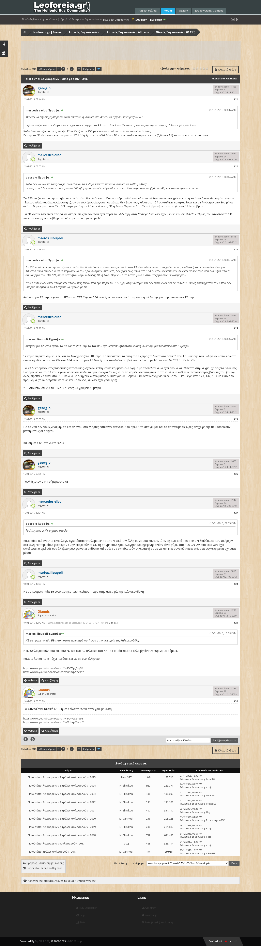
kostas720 (211, 803)
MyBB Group (74, 941)
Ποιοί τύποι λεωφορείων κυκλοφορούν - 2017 (56, 843)
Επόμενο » (88, 69)
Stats (80, 922)
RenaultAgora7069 (216, 820)
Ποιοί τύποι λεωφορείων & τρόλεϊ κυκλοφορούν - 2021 (62, 810)
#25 (235, 419)
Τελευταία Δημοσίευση (192, 778)
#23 (235, 249)
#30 (235, 701)
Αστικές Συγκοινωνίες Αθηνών (128, 32)
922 (148, 785)
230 (148, 827)
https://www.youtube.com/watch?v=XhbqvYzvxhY (53, 672)
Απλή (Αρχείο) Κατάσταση (157, 922)
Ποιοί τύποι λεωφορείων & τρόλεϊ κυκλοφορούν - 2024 (62, 785)
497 (148, 810)
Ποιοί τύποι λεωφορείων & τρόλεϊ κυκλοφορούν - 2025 (62, 777)
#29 (235, 622)
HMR (234, 941)
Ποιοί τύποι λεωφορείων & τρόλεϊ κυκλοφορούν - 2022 (62, 802)
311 (148, 802)
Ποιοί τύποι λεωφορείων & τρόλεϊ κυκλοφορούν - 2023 (62, 794)
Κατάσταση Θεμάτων (224, 78)
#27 (235, 512)
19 (148, 851)
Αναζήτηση (149, 907)
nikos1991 (211, 853)
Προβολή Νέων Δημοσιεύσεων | (40, 19)
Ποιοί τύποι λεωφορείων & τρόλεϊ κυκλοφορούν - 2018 (62, 835)
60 (79, 69)
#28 (235, 583)
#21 (235, 99)
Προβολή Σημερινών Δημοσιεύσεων (81, 19)
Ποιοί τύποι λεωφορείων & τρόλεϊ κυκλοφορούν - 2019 (62, 827)
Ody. (208, 811)
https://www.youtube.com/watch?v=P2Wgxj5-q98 (53, 668)
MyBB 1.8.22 (42, 941)
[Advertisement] (131, 51)
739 (148, 835)
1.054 (148, 777)
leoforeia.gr (149, 915)
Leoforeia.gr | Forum (47, 32)
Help (80, 915)
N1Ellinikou (126, 785)
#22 (235, 166)
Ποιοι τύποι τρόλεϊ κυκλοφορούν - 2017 (52, 851)
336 (148, 794)
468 (148, 843)
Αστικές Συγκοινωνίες (84, 32)
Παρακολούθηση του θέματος (44, 868)
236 (148, 818)
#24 (235, 328)
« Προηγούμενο (47, 69)
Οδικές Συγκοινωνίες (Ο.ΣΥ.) (175, 32)
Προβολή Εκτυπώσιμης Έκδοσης (45, 863)
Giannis (112, 622)
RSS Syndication (86, 907)
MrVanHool (126, 818)
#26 (235, 473)
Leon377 (126, 777)
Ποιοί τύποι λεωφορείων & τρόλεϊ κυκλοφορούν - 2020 (62, 818)
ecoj (208, 787)
